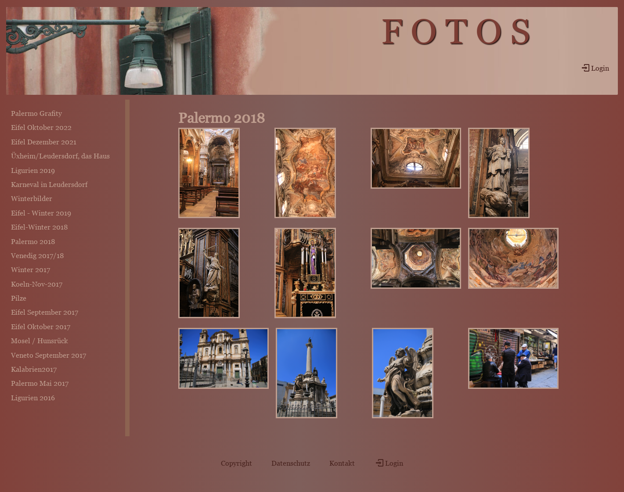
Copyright (236, 463)
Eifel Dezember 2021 (43, 142)
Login (594, 68)
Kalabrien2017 (34, 369)
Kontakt (342, 463)
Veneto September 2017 (48, 355)
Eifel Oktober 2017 (40, 326)
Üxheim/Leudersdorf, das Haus (60, 156)
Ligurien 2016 (33, 398)
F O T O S (455, 31)
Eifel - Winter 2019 (41, 213)
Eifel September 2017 (44, 312)
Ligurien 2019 (33, 170)
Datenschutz (290, 463)
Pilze (18, 298)
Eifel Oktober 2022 (41, 127)
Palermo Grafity (36, 113)
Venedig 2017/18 (37, 255)
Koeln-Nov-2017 (36, 284)
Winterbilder (31, 198)
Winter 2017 (30, 269)
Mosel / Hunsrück (39, 341)
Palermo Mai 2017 (40, 383)
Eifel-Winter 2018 (39, 227)
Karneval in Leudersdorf (49, 184)
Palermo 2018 (33, 241)
